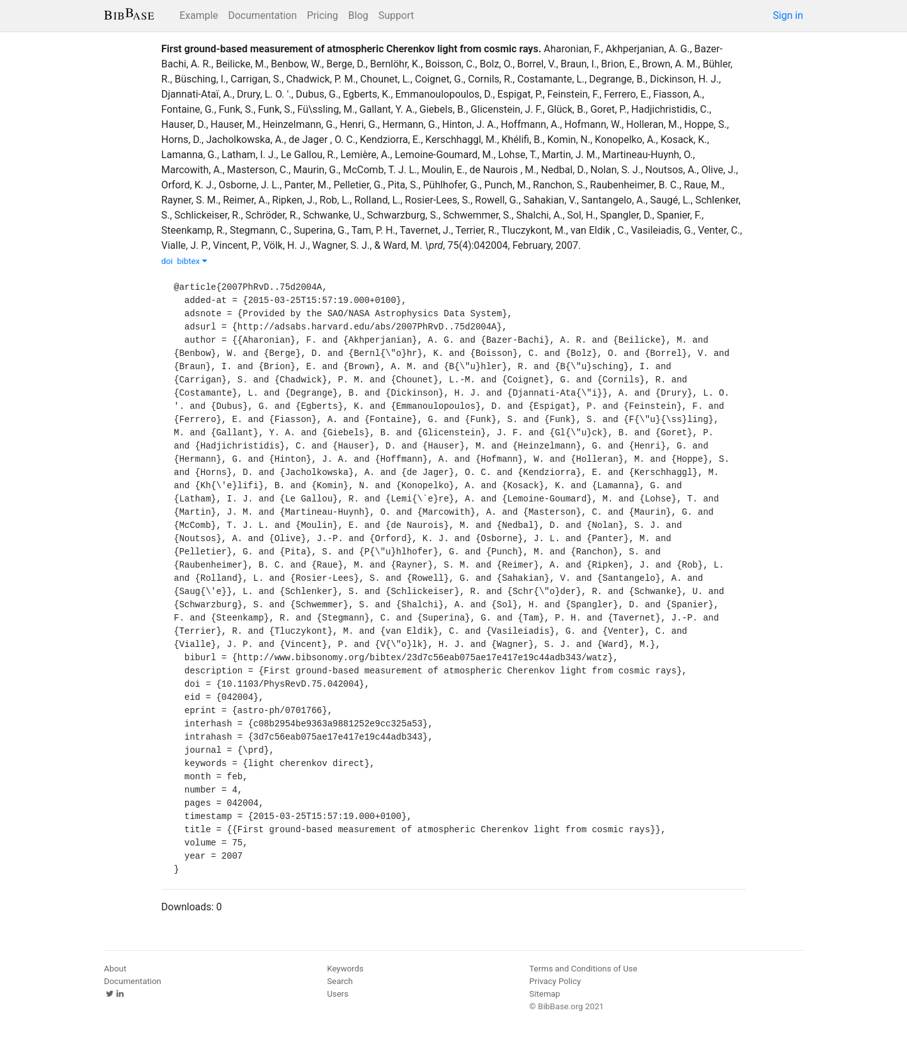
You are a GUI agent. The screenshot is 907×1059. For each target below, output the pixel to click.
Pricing (322, 15)
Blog (358, 15)
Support (396, 15)
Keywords (345, 968)
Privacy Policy (555, 981)
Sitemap (544, 994)
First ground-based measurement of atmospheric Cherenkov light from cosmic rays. (351, 49)
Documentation (262, 15)
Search (340, 981)
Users (337, 994)
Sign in (788, 15)
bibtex (192, 261)
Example (199, 15)
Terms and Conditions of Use (583, 968)
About (115, 968)
